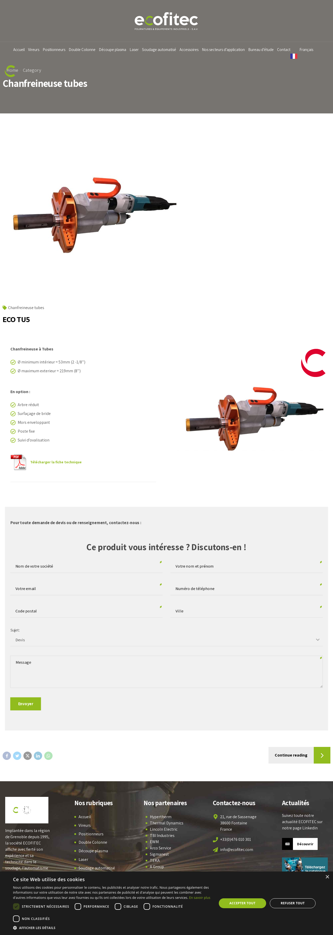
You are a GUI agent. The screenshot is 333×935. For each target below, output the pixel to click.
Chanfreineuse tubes (26, 307)
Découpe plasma (115, 49)
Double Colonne (85, 49)
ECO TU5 (16, 319)
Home (12, 70)
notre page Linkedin (300, 828)
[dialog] (166, 903)
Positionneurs (57, 49)
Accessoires (192, 49)
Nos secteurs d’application (226, 49)
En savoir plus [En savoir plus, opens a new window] (199, 897)
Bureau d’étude (264, 49)
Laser (137, 49)
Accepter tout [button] (242, 903)
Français (310, 49)
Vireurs (36, 49)
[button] (112, 928)
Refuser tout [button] (293, 903)
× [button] (327, 877)
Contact (286, 49)
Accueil (22, 49)
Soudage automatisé (162, 49)
